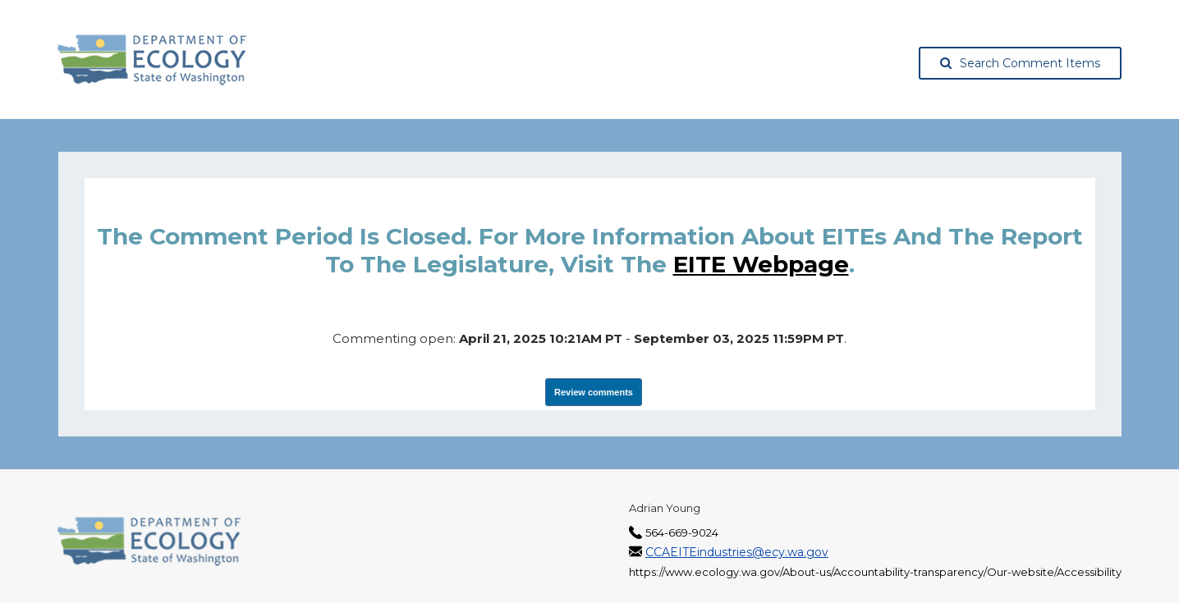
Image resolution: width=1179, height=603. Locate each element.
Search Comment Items (1020, 63)
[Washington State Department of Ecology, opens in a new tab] (152, 59)
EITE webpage (761, 264)
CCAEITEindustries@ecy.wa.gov (736, 552)
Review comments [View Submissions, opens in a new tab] (593, 392)
